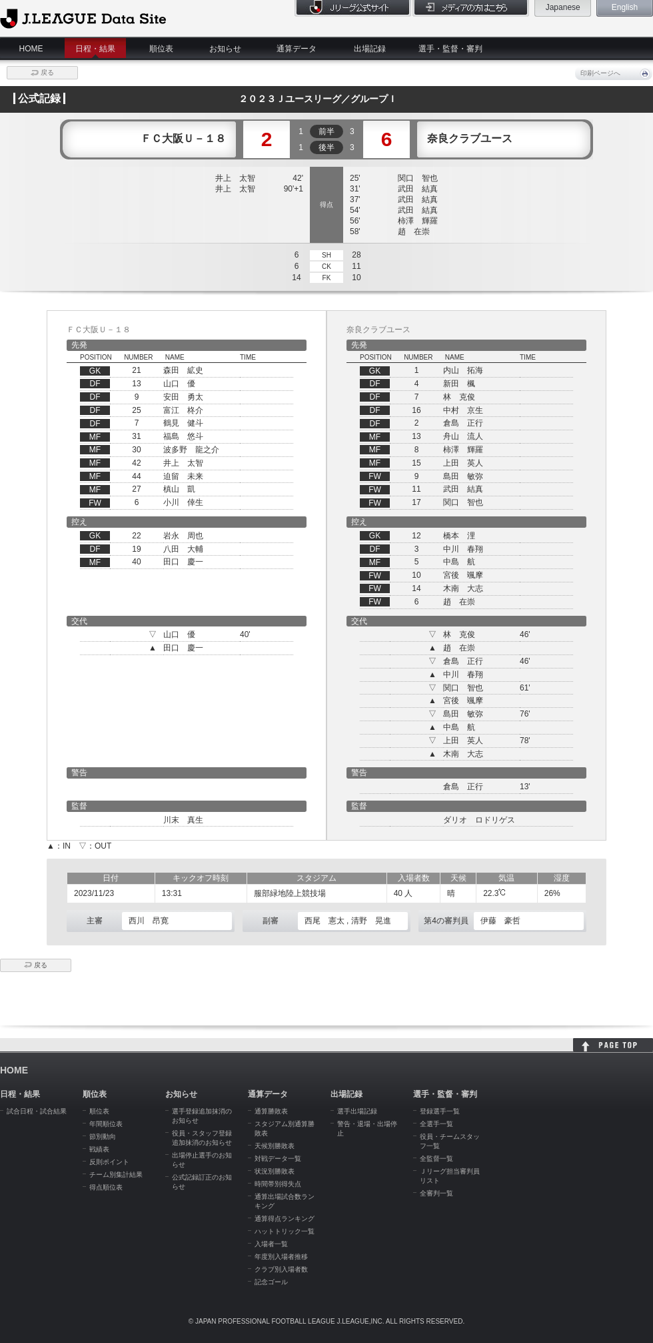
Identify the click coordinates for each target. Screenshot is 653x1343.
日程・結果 (95, 48)
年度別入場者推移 (281, 1256)
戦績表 (99, 1149)
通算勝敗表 (271, 1111)
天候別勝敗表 (275, 1146)
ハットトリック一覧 (285, 1231)
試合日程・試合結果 (37, 1111)
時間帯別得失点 (278, 1184)
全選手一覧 (436, 1124)
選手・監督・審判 (450, 48)
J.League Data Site (83, 18)
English (625, 7)
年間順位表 (106, 1124)
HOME (31, 48)
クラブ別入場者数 (281, 1269)
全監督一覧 (436, 1158)
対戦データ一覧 (278, 1158)
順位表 (161, 48)
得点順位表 (106, 1187)
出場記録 (370, 48)
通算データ (297, 48)
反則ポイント (109, 1162)
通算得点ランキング (285, 1218)
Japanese (563, 7)
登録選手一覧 (440, 1111)
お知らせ (225, 48)
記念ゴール (271, 1282)
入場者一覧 (271, 1244)
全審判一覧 (436, 1193)
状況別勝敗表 (275, 1171)
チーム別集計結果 (116, 1174)
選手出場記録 (357, 1111)
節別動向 (102, 1136)
